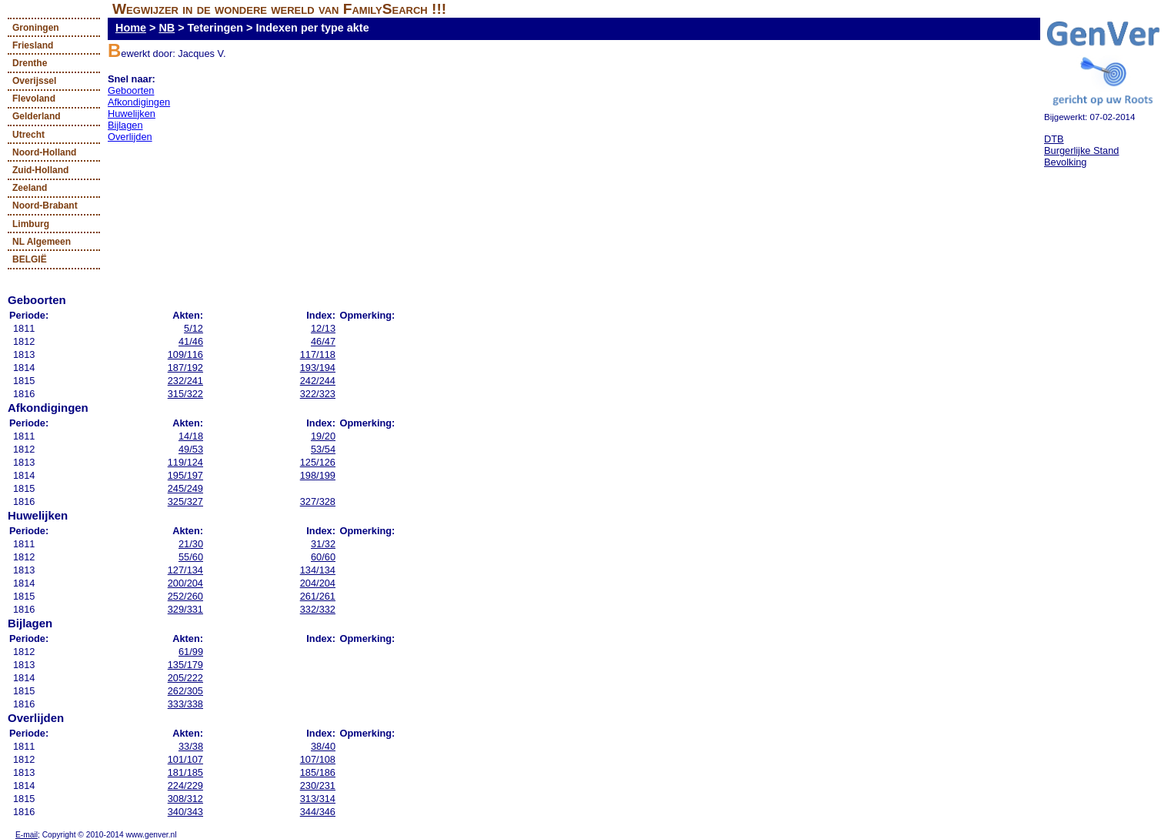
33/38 (190, 746)
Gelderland (36, 116)
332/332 (317, 609)
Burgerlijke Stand (1081, 150)
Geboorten (131, 90)
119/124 (185, 462)
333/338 (185, 704)
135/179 (185, 664)
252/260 (185, 596)
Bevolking (1065, 162)
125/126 (317, 462)
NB (166, 28)
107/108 (317, 759)
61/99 (190, 651)
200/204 (185, 583)
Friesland (32, 45)
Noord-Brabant (45, 205)
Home (130, 28)
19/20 (323, 436)
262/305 (185, 691)
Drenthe (29, 63)
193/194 (317, 367)
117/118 (317, 354)
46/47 (323, 341)
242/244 (317, 380)
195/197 (185, 475)
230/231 (317, 785)
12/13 (323, 328)
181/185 (185, 772)
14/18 (190, 436)
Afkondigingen (139, 102)
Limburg (30, 224)
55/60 (190, 557)
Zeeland (29, 187)
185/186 (317, 772)
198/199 (317, 475)
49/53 (190, 449)
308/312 (185, 798)
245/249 (185, 488)
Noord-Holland (44, 152)
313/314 (317, 798)
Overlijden (130, 136)
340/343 (185, 811)
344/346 (317, 811)
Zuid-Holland (40, 170)
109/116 (185, 354)
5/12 (193, 328)
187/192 (185, 367)
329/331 (185, 609)
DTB (1054, 139)
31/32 (323, 544)
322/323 (317, 393)
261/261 (317, 596)
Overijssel (34, 80)
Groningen (35, 27)
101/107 (185, 759)
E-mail (26, 835)
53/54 (323, 449)
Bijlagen (125, 125)
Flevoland (33, 98)
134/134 (317, 570)
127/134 (185, 570)
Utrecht (28, 134)
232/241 (185, 380)
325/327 (185, 501)
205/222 (185, 678)
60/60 (323, 557)
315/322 (185, 393)
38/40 (323, 746)
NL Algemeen (41, 241)
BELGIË (29, 259)
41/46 (190, 341)
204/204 (317, 583)
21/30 (190, 544)
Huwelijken (131, 113)
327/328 (317, 501)
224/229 (185, 785)
